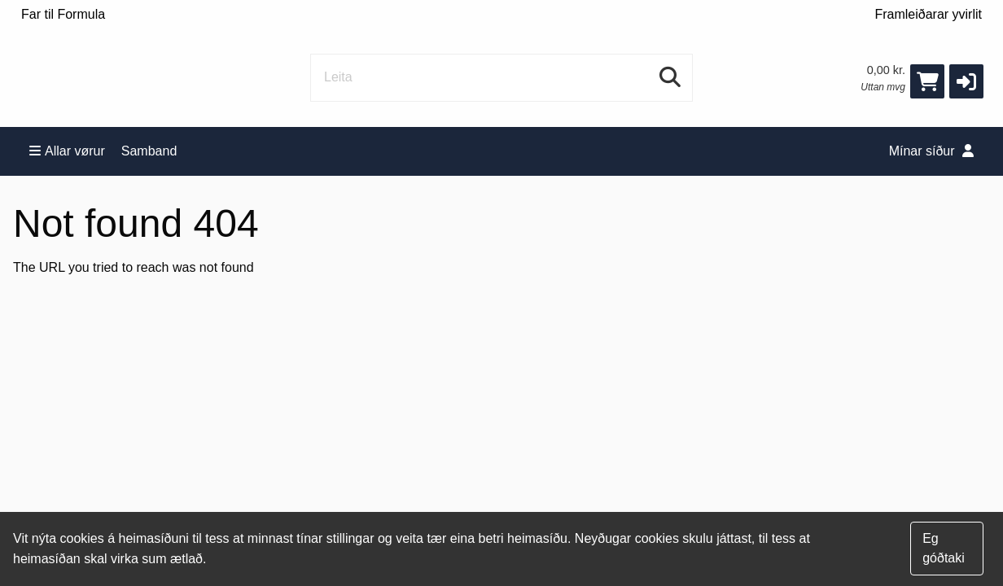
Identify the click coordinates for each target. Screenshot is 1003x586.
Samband (149, 151)
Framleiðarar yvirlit (928, 14)
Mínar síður (931, 151)
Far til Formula (63, 14)
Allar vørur (67, 151)
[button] (966, 81)
